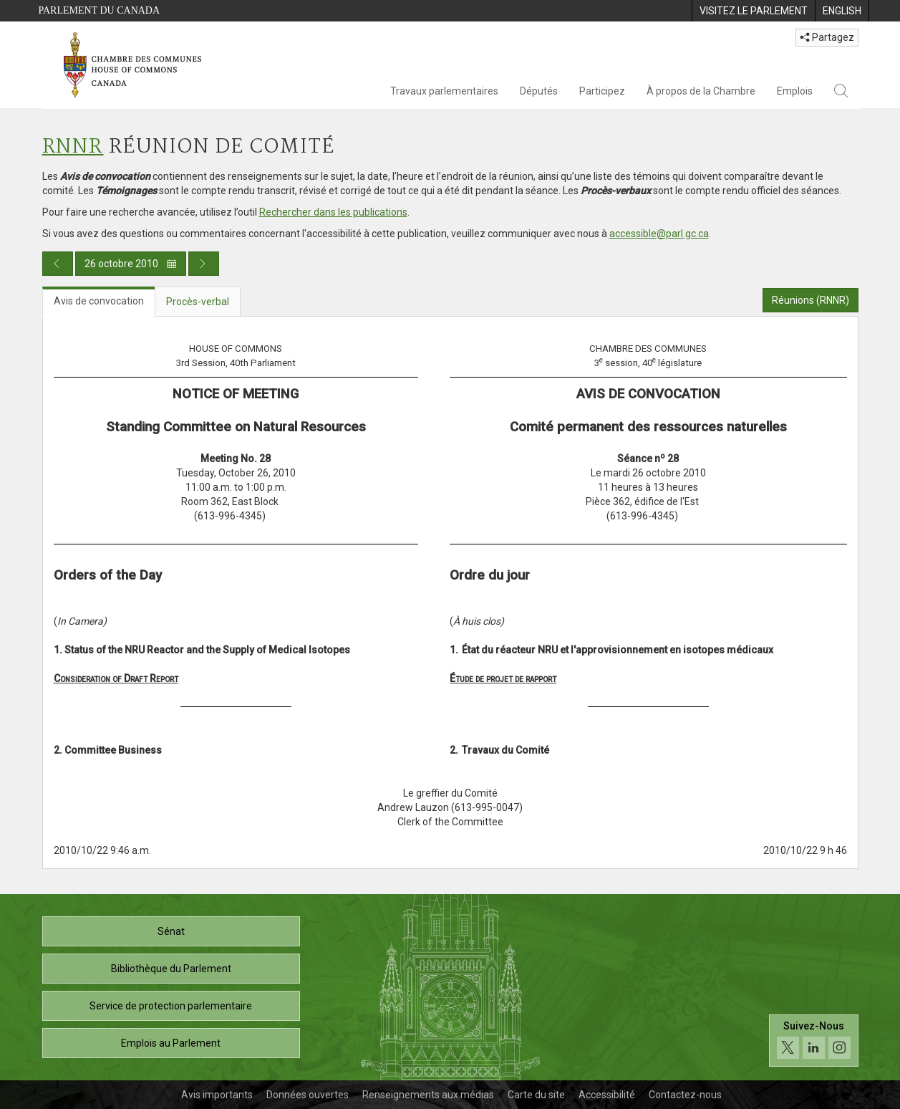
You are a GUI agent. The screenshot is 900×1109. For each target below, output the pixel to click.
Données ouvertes (307, 1094)
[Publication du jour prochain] (203, 263)
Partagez (827, 37)
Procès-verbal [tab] (197, 301)
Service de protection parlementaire (170, 1006)
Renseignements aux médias (428, 1094)
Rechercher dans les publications (333, 212)
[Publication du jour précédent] (57, 263)
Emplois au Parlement (171, 1043)
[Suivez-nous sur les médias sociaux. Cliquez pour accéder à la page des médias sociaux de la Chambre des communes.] (813, 1040)
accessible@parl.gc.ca (659, 233)
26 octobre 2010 (130, 263)
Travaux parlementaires (444, 91)
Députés (539, 91)
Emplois (795, 91)
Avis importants (217, 1094)
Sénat (171, 931)
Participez (602, 91)
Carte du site (536, 1094)
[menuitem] (753, 10)
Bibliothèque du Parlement (171, 968)
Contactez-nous (685, 1094)
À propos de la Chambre (701, 91)
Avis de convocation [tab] (99, 301)
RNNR (73, 147)
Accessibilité (607, 1094)
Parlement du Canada (99, 10)
